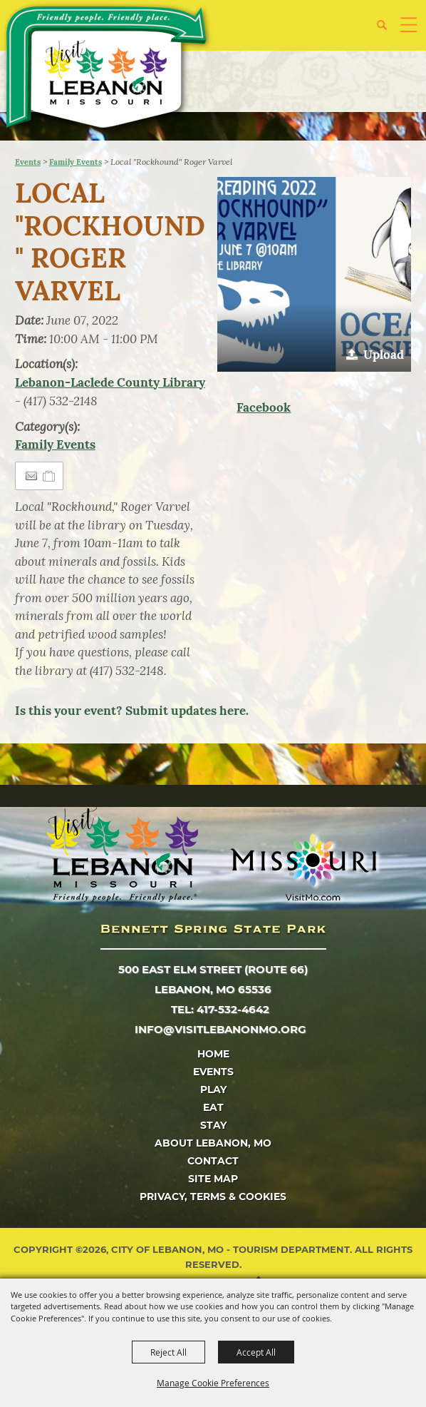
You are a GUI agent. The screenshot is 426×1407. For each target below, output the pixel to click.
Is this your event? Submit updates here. (132, 710)
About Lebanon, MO (213, 1143)
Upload (383, 354)
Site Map (213, 1179)
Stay (213, 1125)
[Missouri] (303, 867)
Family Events (75, 162)
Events (28, 162)
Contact (213, 1161)
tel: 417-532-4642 (220, 1009)
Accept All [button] (256, 1352)
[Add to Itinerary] (49, 476)
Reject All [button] (168, 1352)
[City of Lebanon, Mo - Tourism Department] (107, 69)
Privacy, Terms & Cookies (213, 1197)
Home (213, 1054)
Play (213, 1089)
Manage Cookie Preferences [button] (213, 1382)
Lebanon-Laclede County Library (110, 382)
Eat (213, 1107)
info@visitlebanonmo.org (220, 1029)
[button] (387, 30)
